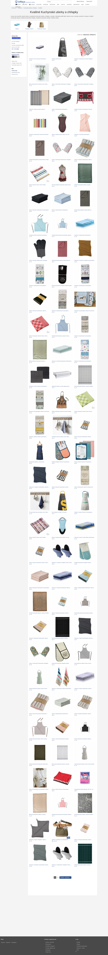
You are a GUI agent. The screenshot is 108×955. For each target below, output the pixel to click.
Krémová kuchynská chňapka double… (61, 663)
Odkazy (78, 944)
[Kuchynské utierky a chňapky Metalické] (13, 57)
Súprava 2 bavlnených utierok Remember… (39, 134)
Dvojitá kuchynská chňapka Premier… (83, 562)
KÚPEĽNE (45, 4)
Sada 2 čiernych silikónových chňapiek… (38, 260)
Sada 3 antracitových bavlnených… (60, 109)
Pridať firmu (48, 952)
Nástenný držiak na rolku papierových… (61, 386)
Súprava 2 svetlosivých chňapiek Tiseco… (61, 864)
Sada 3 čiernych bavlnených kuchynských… (39, 210)
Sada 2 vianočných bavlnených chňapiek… (62, 84)
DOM (82, 4)
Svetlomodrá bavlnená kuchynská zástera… (62, 235)
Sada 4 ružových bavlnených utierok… (83, 839)
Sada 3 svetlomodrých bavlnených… (60, 210)
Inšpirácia (8, 942)
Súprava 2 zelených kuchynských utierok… (39, 864)
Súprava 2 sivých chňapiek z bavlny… (38, 839)
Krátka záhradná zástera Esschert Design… (62, 411)
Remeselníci (48, 944)
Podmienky (47, 950)
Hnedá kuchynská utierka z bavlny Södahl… (39, 613)
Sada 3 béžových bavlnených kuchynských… (39, 587)
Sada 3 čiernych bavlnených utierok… (38, 310)
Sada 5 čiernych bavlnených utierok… (60, 487)
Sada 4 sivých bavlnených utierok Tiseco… (39, 562)
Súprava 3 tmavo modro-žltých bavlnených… (84, 537)
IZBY (58, 4)
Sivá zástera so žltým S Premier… (60, 512)
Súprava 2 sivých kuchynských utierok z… (84, 638)
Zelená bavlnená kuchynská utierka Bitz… (39, 764)
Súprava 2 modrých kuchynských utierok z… (39, 487)
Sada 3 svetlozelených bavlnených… (60, 713)
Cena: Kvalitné (15, 38)
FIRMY (25, 4)
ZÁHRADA (69, 4)
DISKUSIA (18, 7)
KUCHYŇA (38, 4)
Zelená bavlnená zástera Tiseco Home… (38, 688)
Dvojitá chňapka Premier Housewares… (61, 461)
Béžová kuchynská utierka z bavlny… (37, 814)
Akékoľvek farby (15, 54)
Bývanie (3, 942)
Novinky (13, 43)
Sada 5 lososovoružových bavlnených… (38, 713)
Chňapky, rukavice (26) (17, 63)
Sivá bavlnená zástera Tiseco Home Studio (84, 764)
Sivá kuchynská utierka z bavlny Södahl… (84, 386)
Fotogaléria (13, 942)
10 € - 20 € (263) (15, 49)
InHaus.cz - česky (81, 948)
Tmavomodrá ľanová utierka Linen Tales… (39, 512)
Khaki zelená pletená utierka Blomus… (83, 210)
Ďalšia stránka (65, 877)
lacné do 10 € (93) (15, 47)
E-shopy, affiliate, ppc (50, 948)
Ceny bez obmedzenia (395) (18, 45)
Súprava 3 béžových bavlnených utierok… (39, 638)
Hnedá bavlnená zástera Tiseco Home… (38, 738)
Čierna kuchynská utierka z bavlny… (60, 638)
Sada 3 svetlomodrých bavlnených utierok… (84, 587)
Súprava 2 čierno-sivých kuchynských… (38, 386)
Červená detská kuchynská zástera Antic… (62, 184)
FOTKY (18, 4)
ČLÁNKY (87, 4)
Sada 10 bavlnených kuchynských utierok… (39, 789)
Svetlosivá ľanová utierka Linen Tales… (61, 436)
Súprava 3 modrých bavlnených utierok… (61, 587)
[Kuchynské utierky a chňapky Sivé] (16, 57)
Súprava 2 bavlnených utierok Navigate (83, 58)
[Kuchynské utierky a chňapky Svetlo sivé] (18, 57)
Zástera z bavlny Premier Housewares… (83, 512)
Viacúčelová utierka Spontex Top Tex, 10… (84, 789)
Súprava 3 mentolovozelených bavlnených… (62, 361)
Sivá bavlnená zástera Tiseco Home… (83, 663)
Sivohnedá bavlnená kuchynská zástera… (84, 613)
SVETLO (63, 4)
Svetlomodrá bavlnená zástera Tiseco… (61, 335)
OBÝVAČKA (52, 4)
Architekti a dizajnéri (50, 946)
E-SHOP (32, 4)
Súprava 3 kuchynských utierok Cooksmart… (84, 310)
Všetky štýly (14, 70)
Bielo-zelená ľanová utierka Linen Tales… (38, 84)
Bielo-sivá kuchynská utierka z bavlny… (61, 764)
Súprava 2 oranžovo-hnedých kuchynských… (84, 260)
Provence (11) (15, 74)
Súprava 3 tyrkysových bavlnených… (82, 235)
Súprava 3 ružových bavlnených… (82, 134)
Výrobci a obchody (49, 942)
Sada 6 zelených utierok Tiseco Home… (83, 411)
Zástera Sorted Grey (56, 58)
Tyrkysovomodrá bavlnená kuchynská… (38, 235)
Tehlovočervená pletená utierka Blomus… (61, 260)
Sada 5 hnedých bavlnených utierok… (83, 713)
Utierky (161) (14, 61)
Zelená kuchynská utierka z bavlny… (82, 184)
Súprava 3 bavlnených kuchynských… (38, 285)
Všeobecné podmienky (82, 946)
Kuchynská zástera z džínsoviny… (37, 461)
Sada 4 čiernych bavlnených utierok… (83, 436)
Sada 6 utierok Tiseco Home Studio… (38, 184)
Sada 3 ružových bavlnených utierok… (61, 738)
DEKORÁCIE (76, 4)
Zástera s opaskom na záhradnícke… (60, 839)
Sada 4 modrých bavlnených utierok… (60, 613)
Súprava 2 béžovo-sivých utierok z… (37, 109)
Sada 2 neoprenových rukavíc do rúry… (61, 134)
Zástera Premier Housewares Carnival (83, 109)
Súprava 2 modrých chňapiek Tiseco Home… (62, 562)
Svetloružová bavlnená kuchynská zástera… (62, 814)
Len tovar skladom (16, 41)
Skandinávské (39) (16, 72)
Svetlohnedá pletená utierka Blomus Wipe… (39, 159)
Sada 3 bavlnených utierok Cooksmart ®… (84, 487)
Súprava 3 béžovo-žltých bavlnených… (38, 436)
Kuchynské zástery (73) (17, 65)
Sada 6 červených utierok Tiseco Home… (38, 335)
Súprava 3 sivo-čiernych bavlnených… (38, 58)
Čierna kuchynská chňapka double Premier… (62, 285)
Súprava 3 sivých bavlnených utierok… (83, 688)
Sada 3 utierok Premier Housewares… (83, 461)
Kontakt (78, 942)
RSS (78, 950)
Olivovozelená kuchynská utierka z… (37, 361)
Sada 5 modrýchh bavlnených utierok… (83, 159)
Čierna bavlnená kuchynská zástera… (83, 738)
